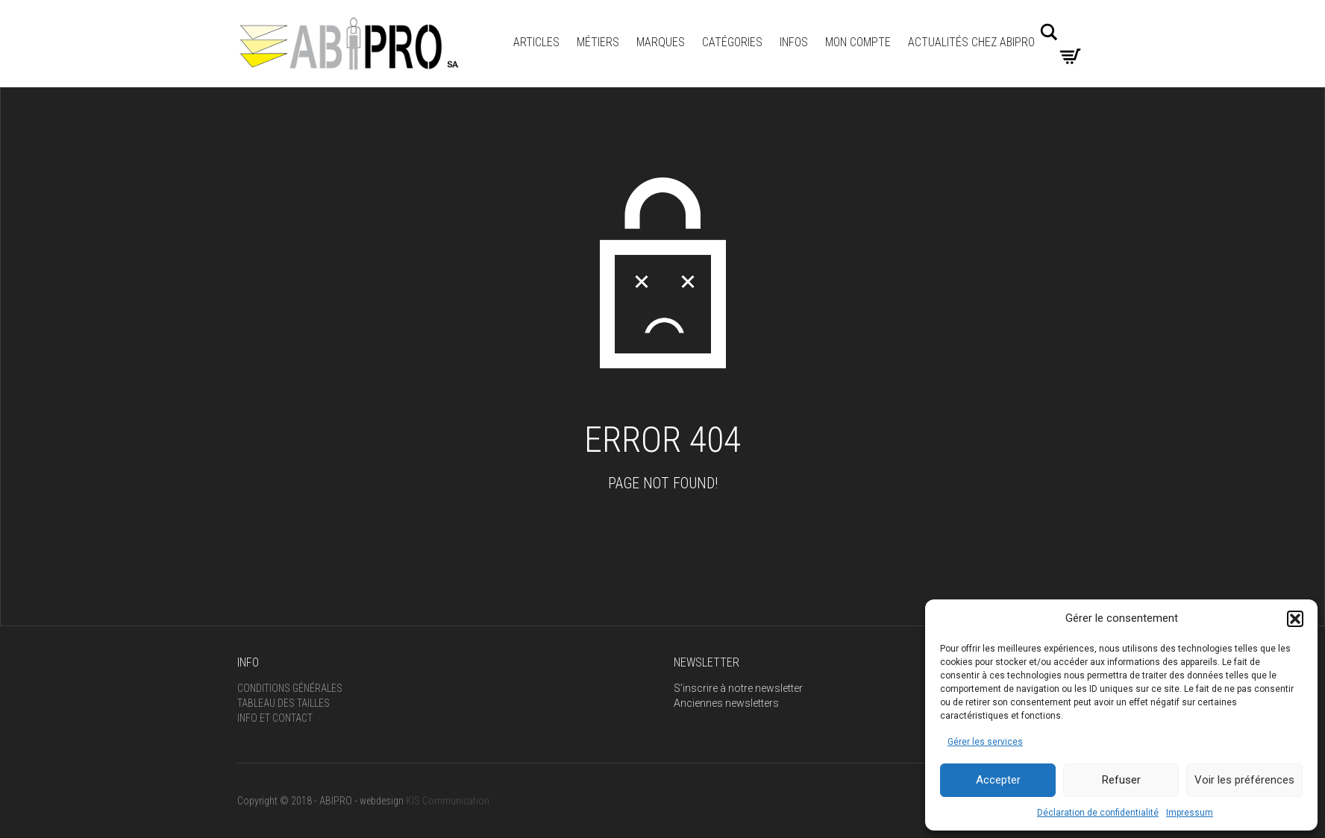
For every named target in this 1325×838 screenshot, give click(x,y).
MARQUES (660, 42)
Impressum (1189, 812)
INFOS (794, 42)
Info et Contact (275, 718)
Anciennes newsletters (726, 703)
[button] (1295, 618)
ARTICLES (536, 42)
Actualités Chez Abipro (971, 42)
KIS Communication (447, 801)
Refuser (1121, 780)
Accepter (998, 780)
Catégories (732, 42)
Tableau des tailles (283, 703)
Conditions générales (289, 688)
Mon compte (858, 42)
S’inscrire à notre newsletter (738, 688)
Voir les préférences (1244, 780)
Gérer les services (985, 742)
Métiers (598, 42)
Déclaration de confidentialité (1098, 812)
